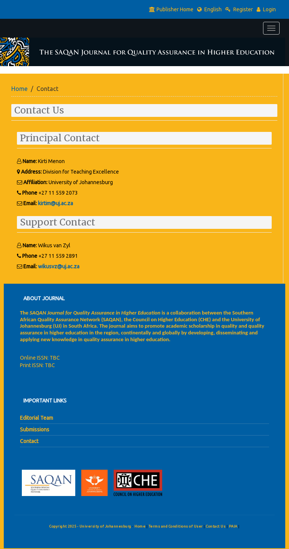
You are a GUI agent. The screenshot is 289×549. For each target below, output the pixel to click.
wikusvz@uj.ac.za (58, 266)
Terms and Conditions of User (176, 526)
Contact (29, 441)
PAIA (234, 526)
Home (19, 88)
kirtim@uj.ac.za (55, 203)
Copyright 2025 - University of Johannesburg (90, 526)
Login (266, 9)
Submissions (34, 429)
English (209, 9)
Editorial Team (36, 418)
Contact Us (216, 526)
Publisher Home (171, 9)
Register (239, 9)
